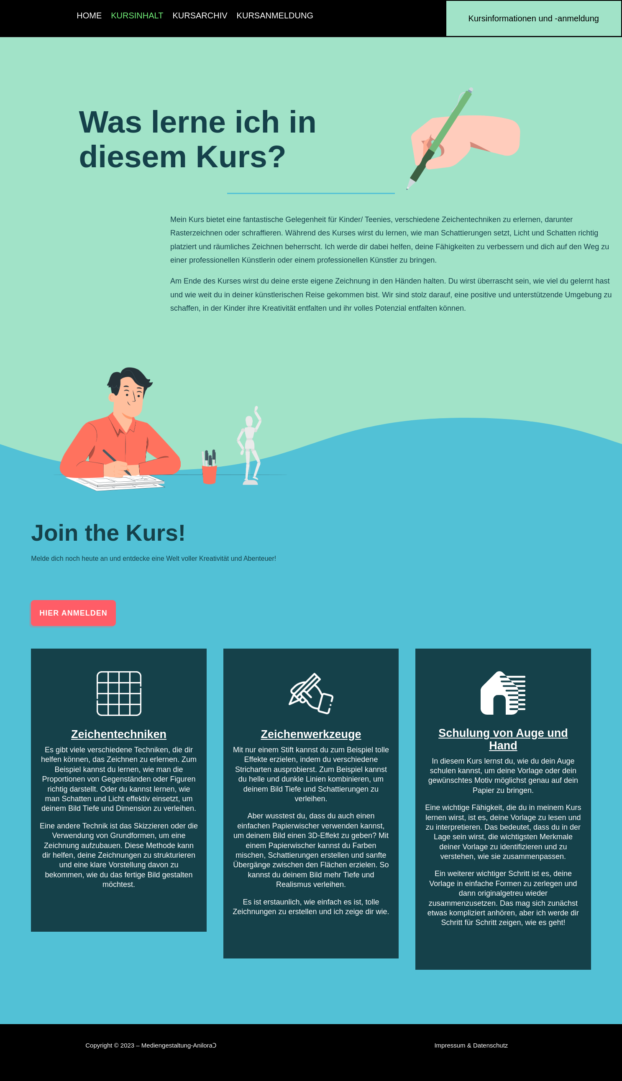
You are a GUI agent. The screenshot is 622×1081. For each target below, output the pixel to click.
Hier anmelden (73, 613)
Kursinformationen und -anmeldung (533, 18)
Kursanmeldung (275, 16)
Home (89, 16)
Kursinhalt (137, 16)
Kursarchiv (199, 16)
